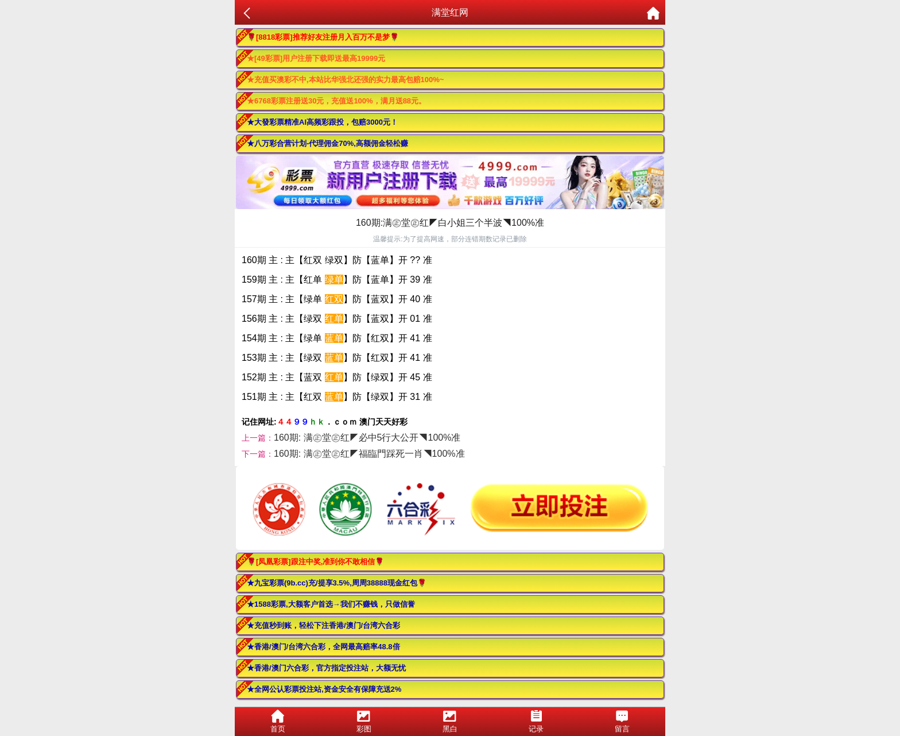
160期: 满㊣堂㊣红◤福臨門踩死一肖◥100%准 (369, 453)
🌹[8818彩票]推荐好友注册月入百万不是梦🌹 (323, 37)
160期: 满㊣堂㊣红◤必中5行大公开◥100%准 (367, 437)
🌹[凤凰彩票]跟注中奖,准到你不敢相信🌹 (315, 561)
